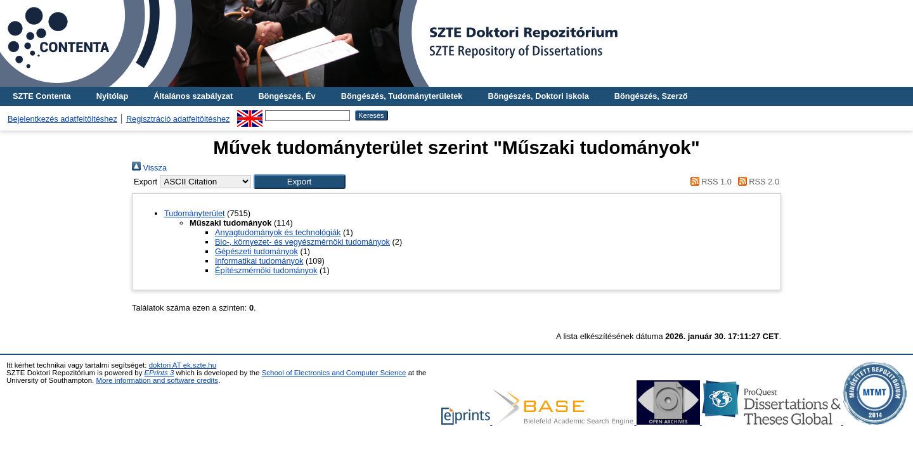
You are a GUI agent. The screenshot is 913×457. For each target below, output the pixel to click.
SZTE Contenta (42, 96)
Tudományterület (194, 213)
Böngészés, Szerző (651, 96)
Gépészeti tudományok (256, 251)
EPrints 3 (159, 373)
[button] (300, 181)
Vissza (149, 167)
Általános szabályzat (193, 96)
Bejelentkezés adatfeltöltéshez (62, 119)
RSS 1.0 (709, 181)
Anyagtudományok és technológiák (277, 232)
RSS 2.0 (756, 181)
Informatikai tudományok (259, 261)
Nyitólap (112, 96)
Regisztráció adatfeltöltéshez (178, 119)
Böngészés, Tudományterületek (402, 96)
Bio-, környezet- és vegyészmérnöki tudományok (302, 242)
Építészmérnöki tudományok (266, 270)
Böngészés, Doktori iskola (538, 96)
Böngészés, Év (286, 96)
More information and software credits (157, 380)
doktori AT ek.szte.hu (182, 365)
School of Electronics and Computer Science (334, 373)
